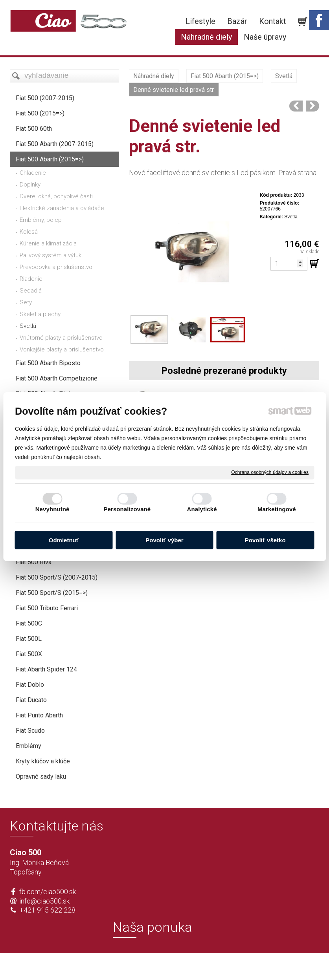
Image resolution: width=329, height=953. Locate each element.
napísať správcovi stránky (142, 934)
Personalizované (127, 509)
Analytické (202, 509)
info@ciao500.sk (44, 901)
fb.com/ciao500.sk (47, 891)
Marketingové (276, 509)
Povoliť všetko (265, 540)
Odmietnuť (64, 540)
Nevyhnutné (52, 509)
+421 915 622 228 (47, 910)
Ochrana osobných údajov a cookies (270, 472)
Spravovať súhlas (281, 934)
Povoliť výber (164, 540)
